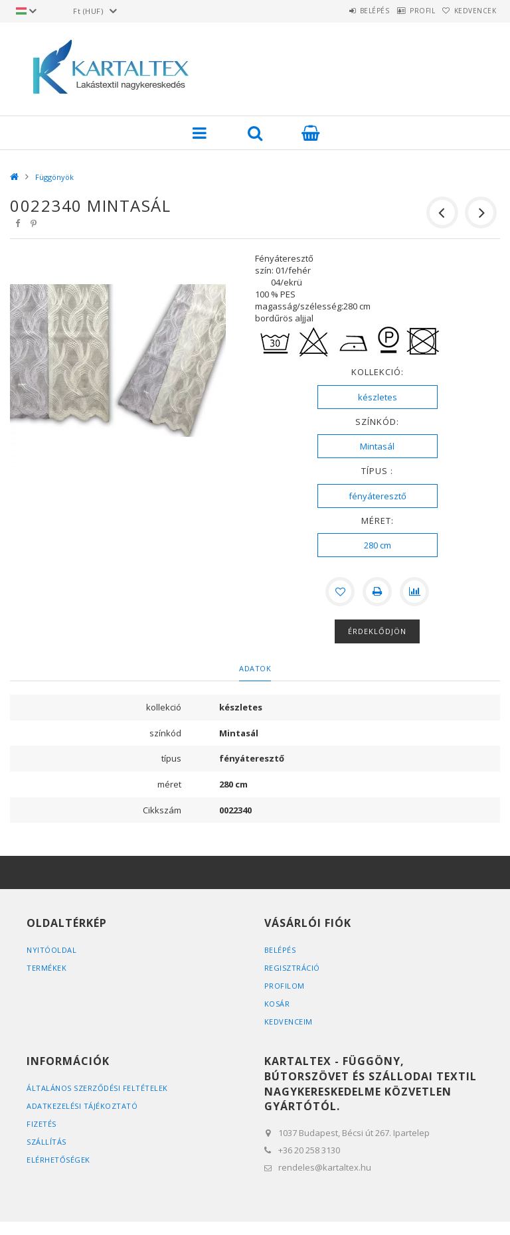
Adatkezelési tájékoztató (82, 1106)
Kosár (277, 1004)
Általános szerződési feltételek (97, 1088)
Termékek (46, 968)
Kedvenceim (288, 1022)
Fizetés (41, 1124)
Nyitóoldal (51, 950)
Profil (403, 10)
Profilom (284, 986)
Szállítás (46, 1142)
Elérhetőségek (58, 1160)
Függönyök (54, 177)
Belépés (344, 10)
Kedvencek (469, 10)
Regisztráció (292, 968)
